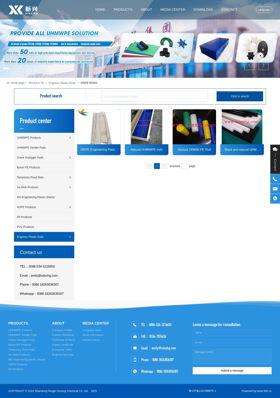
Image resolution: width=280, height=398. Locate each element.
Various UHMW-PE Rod (194, 149)
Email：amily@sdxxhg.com (39, 275)
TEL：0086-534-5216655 (37, 266)
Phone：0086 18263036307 (39, 284)
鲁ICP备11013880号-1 (202, 390)
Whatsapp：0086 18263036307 (42, 293)
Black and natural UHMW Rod (242, 150)
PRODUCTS (36, 83)
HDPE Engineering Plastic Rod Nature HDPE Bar (99, 150)
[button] (6, 68)
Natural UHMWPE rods (147, 149)
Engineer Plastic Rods (62, 83)
